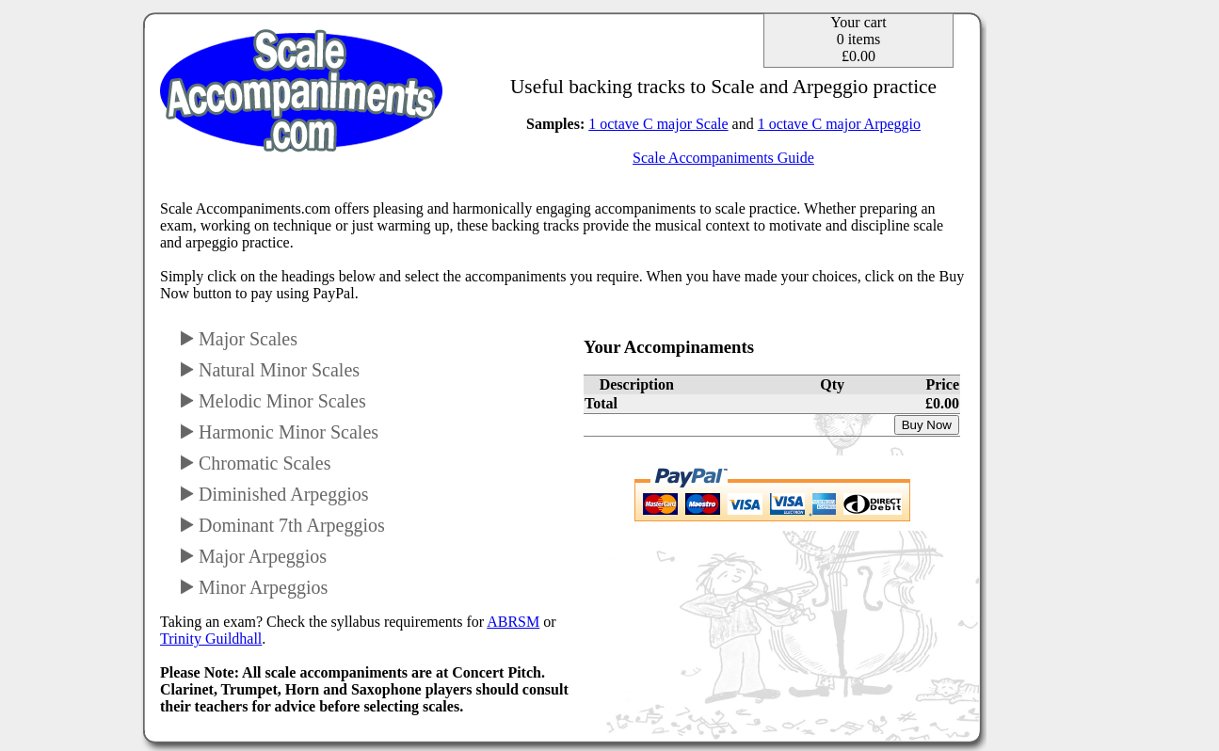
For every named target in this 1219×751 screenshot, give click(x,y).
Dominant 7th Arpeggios (282, 525)
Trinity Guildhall (211, 639)
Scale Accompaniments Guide (723, 158)
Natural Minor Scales (269, 370)
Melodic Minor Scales (272, 401)
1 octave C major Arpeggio (839, 124)
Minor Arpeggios (253, 587)
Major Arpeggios (253, 556)
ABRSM (513, 622)
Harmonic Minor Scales (278, 432)
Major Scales (238, 338)
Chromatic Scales (255, 463)
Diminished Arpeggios (274, 494)
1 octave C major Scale (658, 124)
